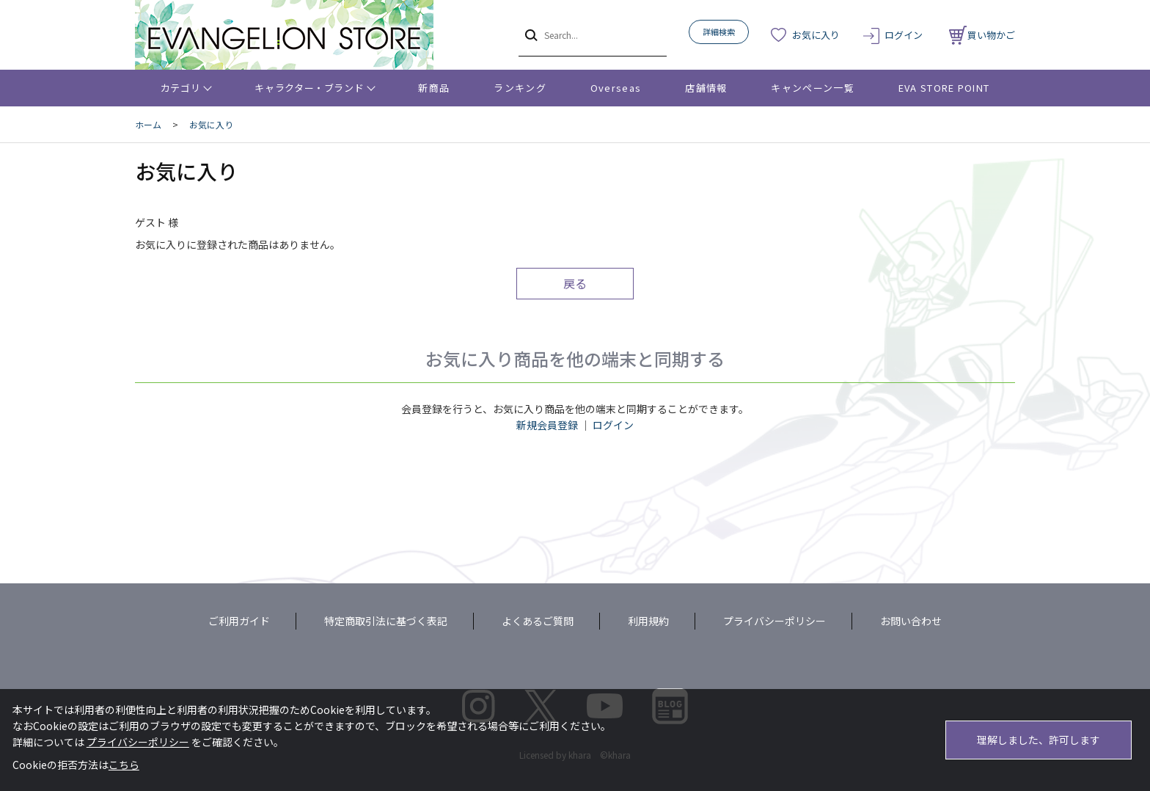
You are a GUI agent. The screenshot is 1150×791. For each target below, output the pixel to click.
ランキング (520, 88)
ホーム (148, 124)
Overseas (615, 88)
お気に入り (816, 35)
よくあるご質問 (538, 620)
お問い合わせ (911, 620)
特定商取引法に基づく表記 (385, 620)
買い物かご (982, 35)
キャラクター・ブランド (309, 88)
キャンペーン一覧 (812, 88)
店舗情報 (706, 88)
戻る (575, 283)
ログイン (904, 35)
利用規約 (648, 620)
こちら (124, 764)
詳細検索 (719, 31)
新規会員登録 (547, 425)
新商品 (434, 88)
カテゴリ (181, 88)
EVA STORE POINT (944, 88)
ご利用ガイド (239, 620)
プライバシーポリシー (774, 620)
